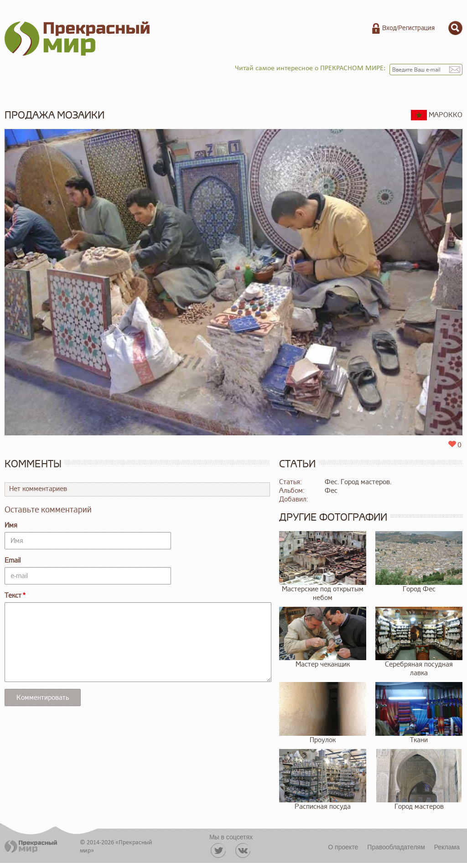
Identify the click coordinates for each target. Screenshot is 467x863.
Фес (331, 490)
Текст (13, 595)
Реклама (447, 847)
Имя (11, 525)
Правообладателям (396, 847)
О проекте (343, 847)
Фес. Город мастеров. (358, 482)
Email (13, 560)
